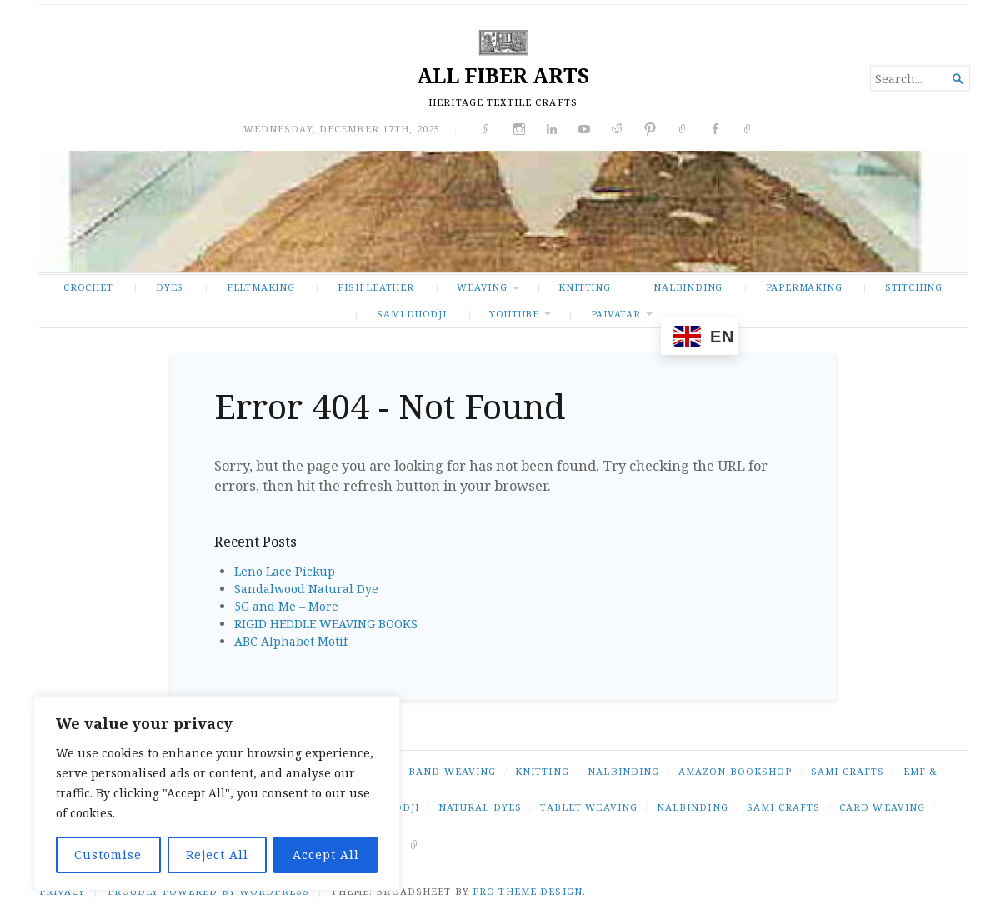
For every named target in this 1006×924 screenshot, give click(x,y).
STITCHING (914, 287)
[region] (216, 793)
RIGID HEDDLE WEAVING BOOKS (326, 624)
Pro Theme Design (528, 891)
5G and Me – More (286, 606)
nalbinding (692, 807)
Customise (108, 854)
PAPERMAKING (804, 287)
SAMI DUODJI (412, 313)
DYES (169, 287)
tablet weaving (589, 807)
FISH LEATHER (375, 287)
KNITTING (584, 287)
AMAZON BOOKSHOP (735, 771)
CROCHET (88, 287)
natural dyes (480, 807)
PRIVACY (62, 891)
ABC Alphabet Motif (291, 641)
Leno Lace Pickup (284, 571)
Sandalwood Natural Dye (306, 589)
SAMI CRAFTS (847, 771)
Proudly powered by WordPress (208, 891)
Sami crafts (783, 807)
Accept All (326, 854)
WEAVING (482, 287)
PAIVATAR (616, 313)
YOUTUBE (514, 313)
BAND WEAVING (452, 771)
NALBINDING (688, 287)
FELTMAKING (261, 287)
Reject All (217, 854)
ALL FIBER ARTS (503, 75)
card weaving (882, 807)
